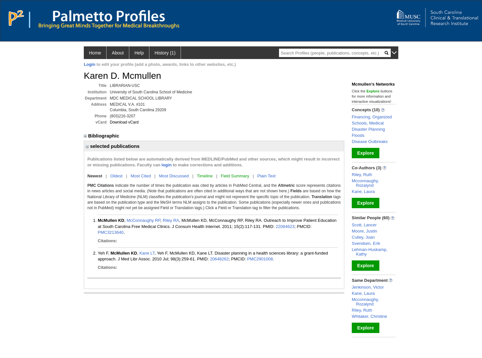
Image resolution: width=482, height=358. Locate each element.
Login (89, 64)
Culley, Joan (363, 237)
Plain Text (266, 175)
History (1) (165, 52)
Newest (94, 175)
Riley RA (171, 220)
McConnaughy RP (143, 220)
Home (95, 52)
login (166, 164)
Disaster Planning (368, 129)
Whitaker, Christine (369, 316)
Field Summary (235, 175)
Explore (365, 153)
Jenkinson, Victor (368, 287)
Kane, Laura (363, 191)
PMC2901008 (260, 259)
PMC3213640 (111, 232)
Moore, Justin (364, 231)
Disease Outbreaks (370, 141)
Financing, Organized (372, 116)
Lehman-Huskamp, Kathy (369, 252)
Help (139, 52)
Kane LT (147, 253)
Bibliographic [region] (102, 135)
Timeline (205, 175)
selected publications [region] (113, 146)
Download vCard (124, 122)
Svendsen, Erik (366, 243)
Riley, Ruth (362, 174)
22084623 (285, 226)
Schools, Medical (368, 123)
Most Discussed (174, 175)
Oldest (116, 175)
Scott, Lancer (364, 224)
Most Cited (141, 175)
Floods (358, 135)
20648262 (219, 259)
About (118, 52)
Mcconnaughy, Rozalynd (365, 183)
